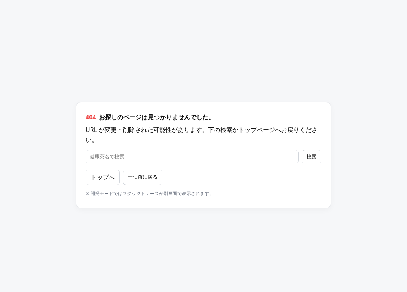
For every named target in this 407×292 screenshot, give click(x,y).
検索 (311, 156)
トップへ (103, 177)
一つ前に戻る (142, 177)
